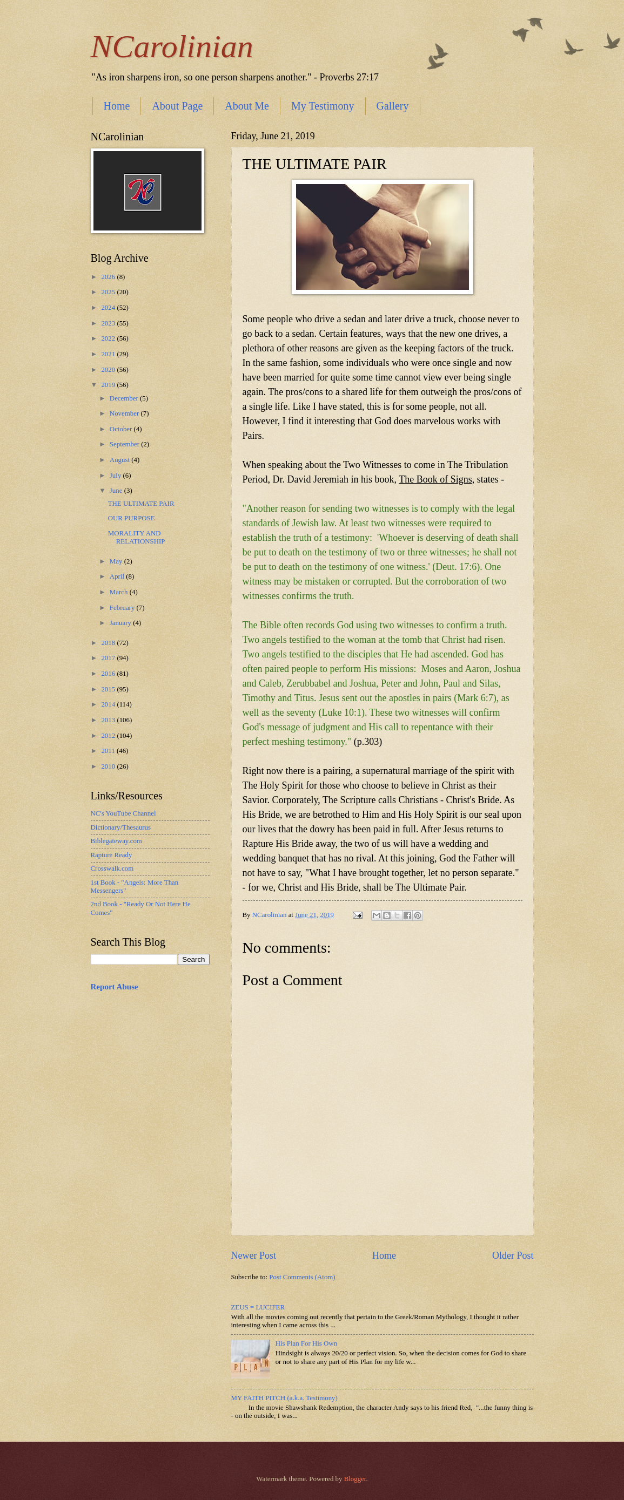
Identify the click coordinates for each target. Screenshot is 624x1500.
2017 (109, 658)
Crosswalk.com (112, 868)
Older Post (513, 1255)
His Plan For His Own (306, 1343)
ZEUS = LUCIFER (258, 1307)
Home (117, 106)
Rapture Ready (111, 855)
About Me (247, 106)
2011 (109, 751)
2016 (109, 673)
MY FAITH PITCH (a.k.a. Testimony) (284, 1398)
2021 (109, 354)
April (118, 576)
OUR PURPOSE (131, 518)
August (120, 460)
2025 (109, 292)
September (125, 444)
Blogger (355, 1479)
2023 (109, 323)
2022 (109, 338)
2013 (109, 720)
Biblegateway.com (116, 841)
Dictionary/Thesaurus (121, 827)
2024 (109, 307)
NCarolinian (172, 46)
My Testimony (322, 106)
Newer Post (254, 1255)
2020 (109, 370)
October (122, 429)
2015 (109, 689)
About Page (177, 106)
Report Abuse (114, 986)
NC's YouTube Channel (123, 813)
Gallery (393, 106)
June (117, 490)
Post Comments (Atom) (302, 1277)
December (125, 398)
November (125, 413)
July (116, 475)
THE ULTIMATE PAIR (141, 503)
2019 (109, 385)
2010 (109, 766)
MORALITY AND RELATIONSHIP (136, 537)
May (117, 561)
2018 (109, 643)
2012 (109, 735)
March (120, 592)
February (123, 608)
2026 (109, 277)
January (121, 623)
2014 (109, 704)
